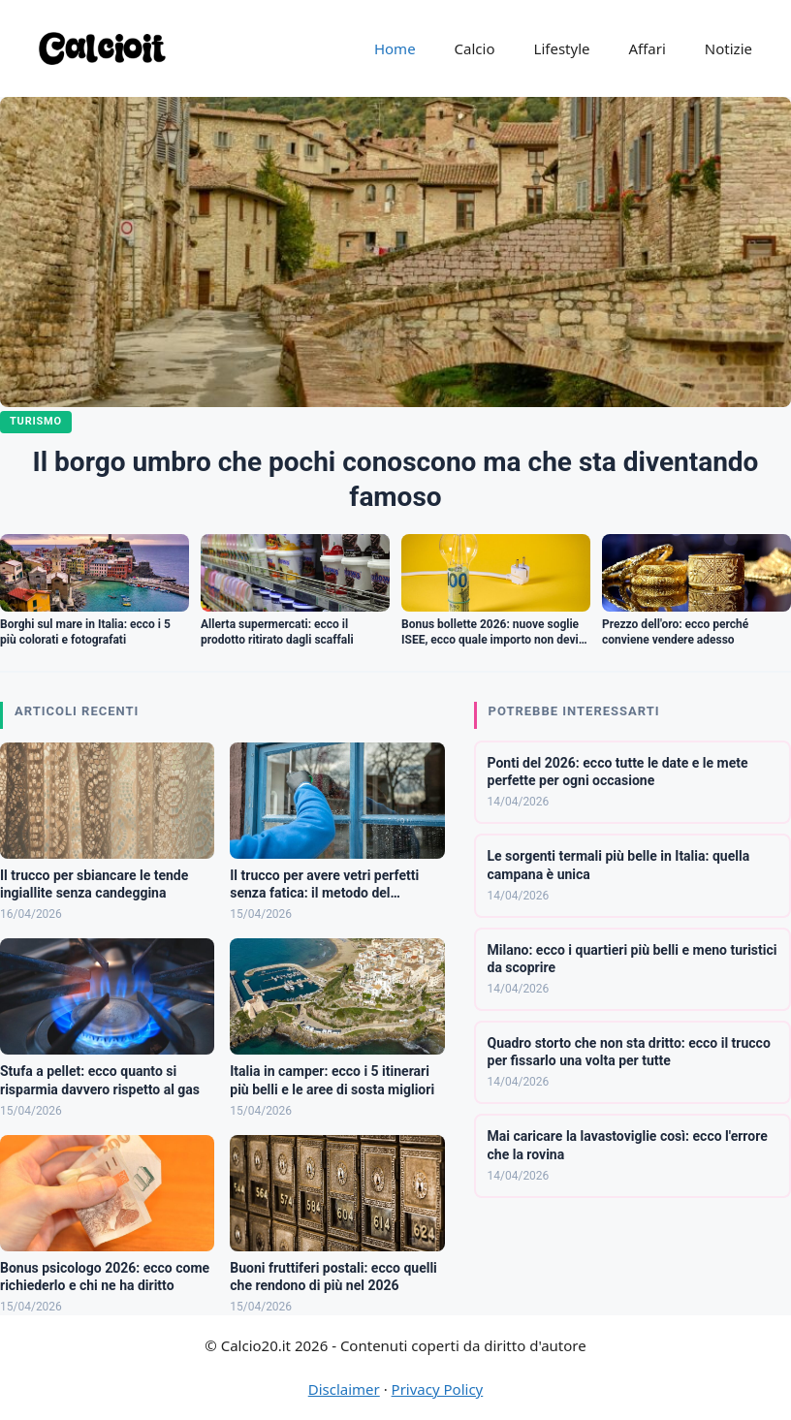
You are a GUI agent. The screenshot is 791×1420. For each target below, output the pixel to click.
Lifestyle (562, 48)
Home (395, 48)
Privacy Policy (438, 1389)
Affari (646, 48)
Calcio (475, 48)
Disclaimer (344, 1389)
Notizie (728, 48)
